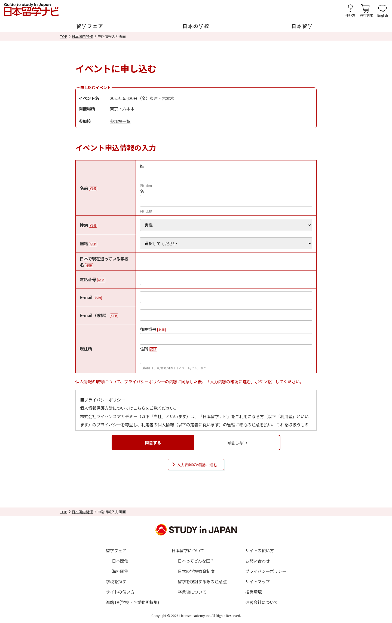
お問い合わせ (257, 561)
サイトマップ (257, 581)
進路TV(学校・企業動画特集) (132, 602)
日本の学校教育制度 (196, 571)
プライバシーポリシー (265, 571)
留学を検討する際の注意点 (202, 581)
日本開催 (120, 561)
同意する (153, 442)
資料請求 (366, 15)
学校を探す (116, 581)
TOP (63, 36)
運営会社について (261, 602)
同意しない (237, 442)
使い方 (350, 15)
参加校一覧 (120, 121)
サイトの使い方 (120, 592)
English (382, 15)
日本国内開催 (82, 36)
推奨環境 (253, 592)
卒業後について (192, 592)
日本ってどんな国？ (196, 561)
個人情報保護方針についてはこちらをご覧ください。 (129, 408)
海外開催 (120, 571)
